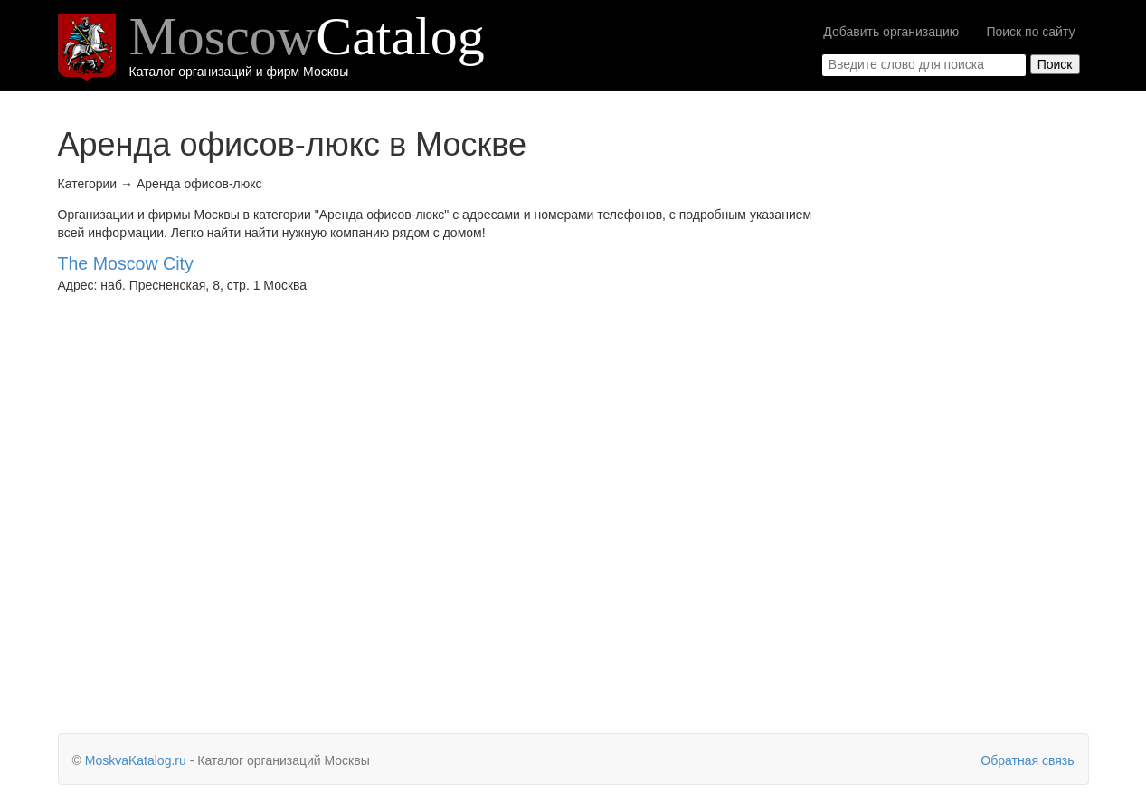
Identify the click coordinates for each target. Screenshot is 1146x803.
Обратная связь (1027, 760)
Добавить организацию (891, 31)
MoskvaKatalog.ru (135, 760)
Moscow (307, 36)
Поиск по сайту (1030, 31)
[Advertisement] (970, 421)
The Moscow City (126, 263)
